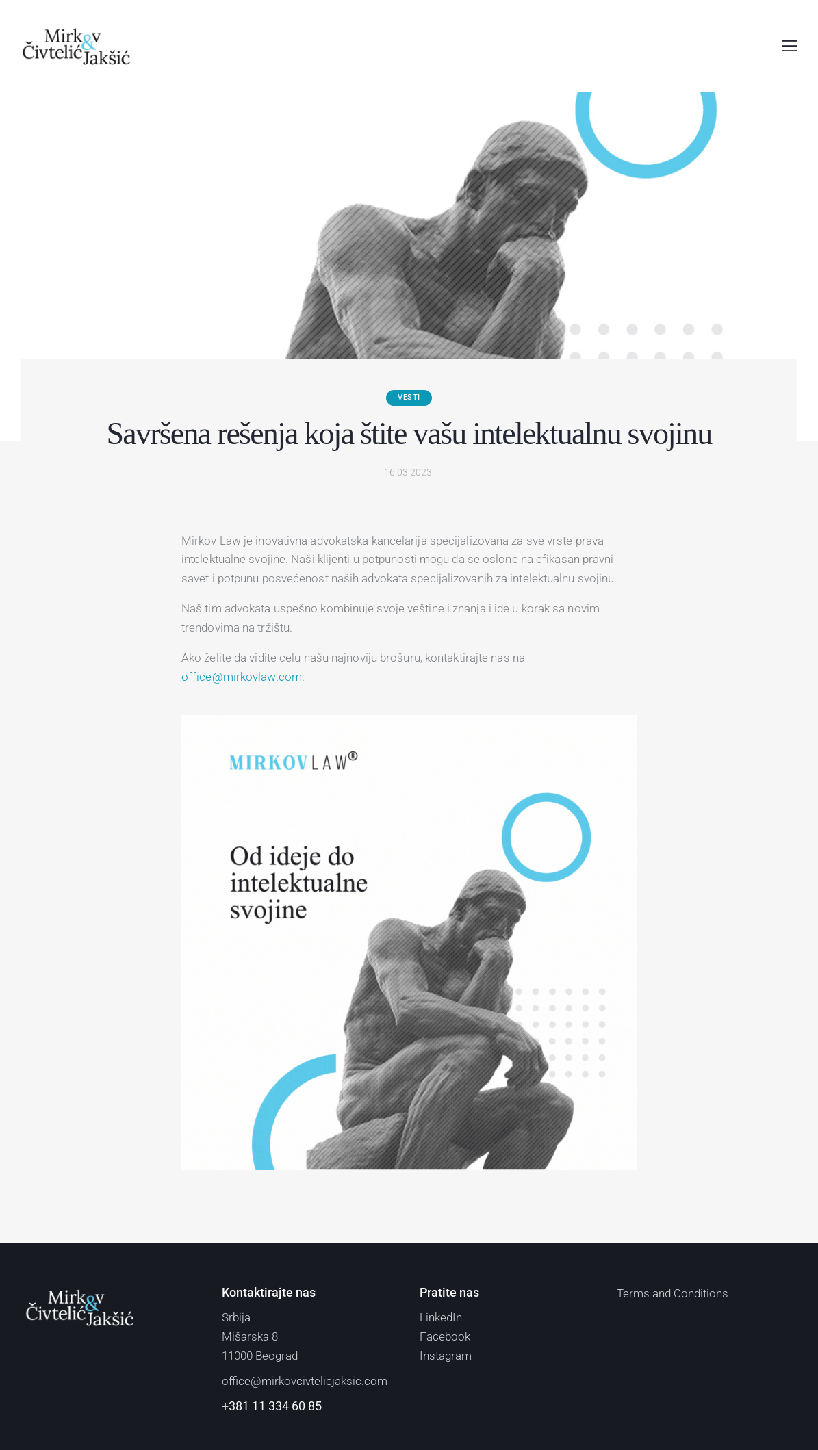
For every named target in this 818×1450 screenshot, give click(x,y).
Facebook (445, 1336)
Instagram (446, 1355)
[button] (789, 46)
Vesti (409, 397)
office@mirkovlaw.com (241, 677)
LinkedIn (441, 1317)
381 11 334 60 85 (275, 1406)
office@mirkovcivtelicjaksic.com (304, 1381)
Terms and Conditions (672, 1293)
